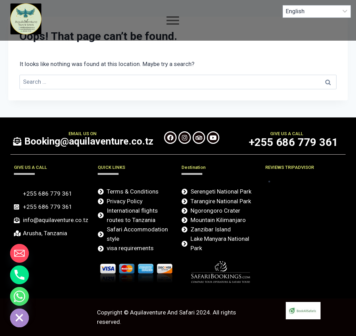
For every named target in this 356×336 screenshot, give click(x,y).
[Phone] (19, 274)
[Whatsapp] (19, 296)
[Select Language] (317, 11)
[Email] (19, 253)
